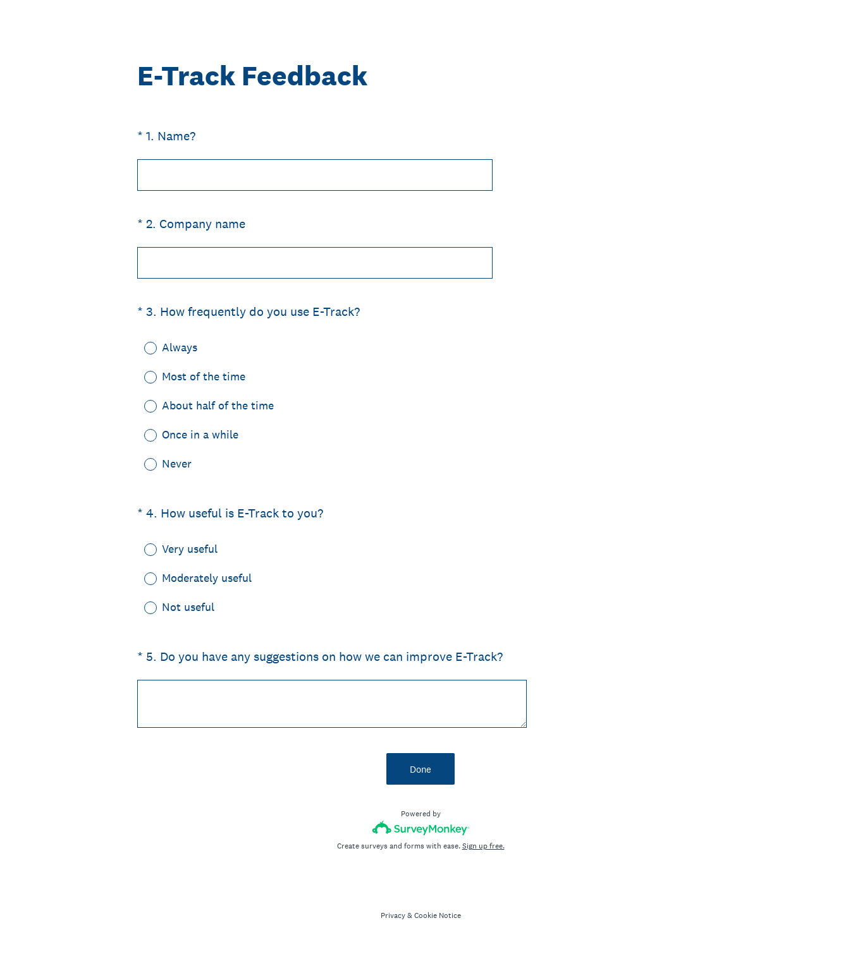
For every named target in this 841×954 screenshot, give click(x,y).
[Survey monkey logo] (420, 827)
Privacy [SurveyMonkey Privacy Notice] (393, 915)
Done (420, 769)
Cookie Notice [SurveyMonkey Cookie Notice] (437, 915)
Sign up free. (483, 846)
